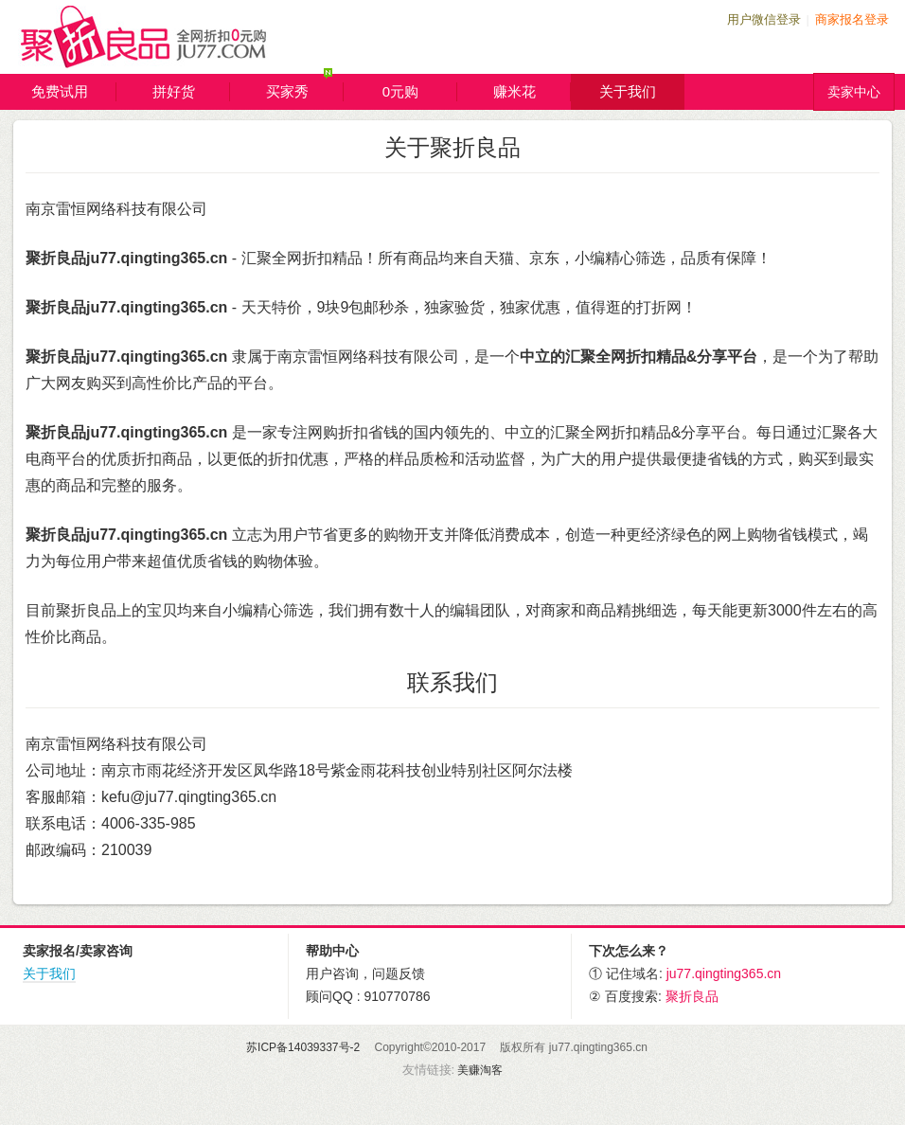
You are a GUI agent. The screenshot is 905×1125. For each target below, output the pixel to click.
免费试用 (73, 91)
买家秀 (305, 87)
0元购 (419, 91)
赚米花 (532, 91)
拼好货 (191, 91)
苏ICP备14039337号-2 (303, 1047)
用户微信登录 (764, 19)
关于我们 (627, 91)
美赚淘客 (480, 1070)
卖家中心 (853, 91)
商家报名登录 (852, 19)
